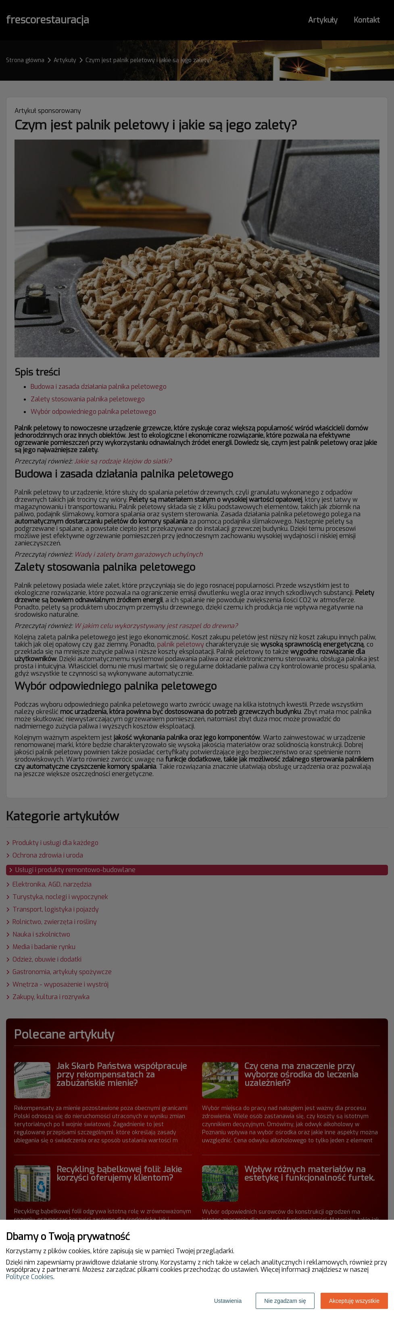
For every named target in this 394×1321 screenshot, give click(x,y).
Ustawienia (228, 1301)
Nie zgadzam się (285, 1301)
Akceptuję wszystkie (354, 1301)
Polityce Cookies (29, 1277)
